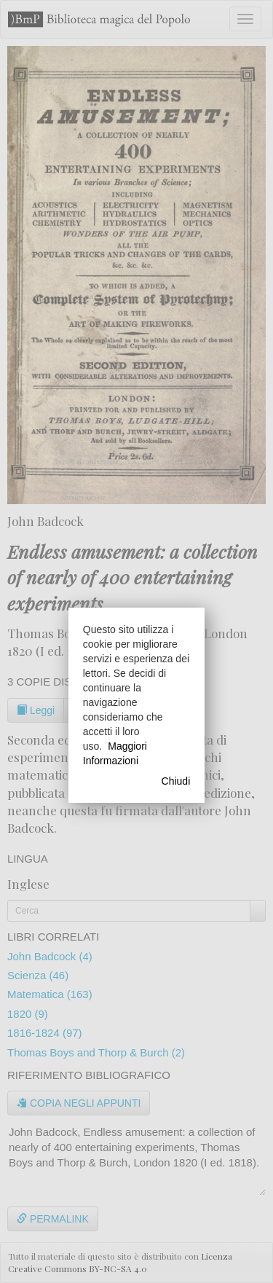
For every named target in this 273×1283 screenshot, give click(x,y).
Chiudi (176, 781)
